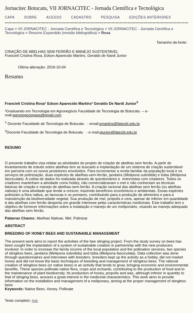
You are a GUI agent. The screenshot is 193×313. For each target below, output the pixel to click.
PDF (35, 300)
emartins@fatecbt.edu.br (119, 124)
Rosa (105, 33)
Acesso (53, 17)
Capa (10, 17)
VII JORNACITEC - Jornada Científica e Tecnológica (61, 29)
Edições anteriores (150, 17)
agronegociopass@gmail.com (37, 115)
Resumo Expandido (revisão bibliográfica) (62, 33)
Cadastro (81, 17)
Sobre (30, 17)
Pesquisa (110, 17)
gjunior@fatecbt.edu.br (118, 132)
